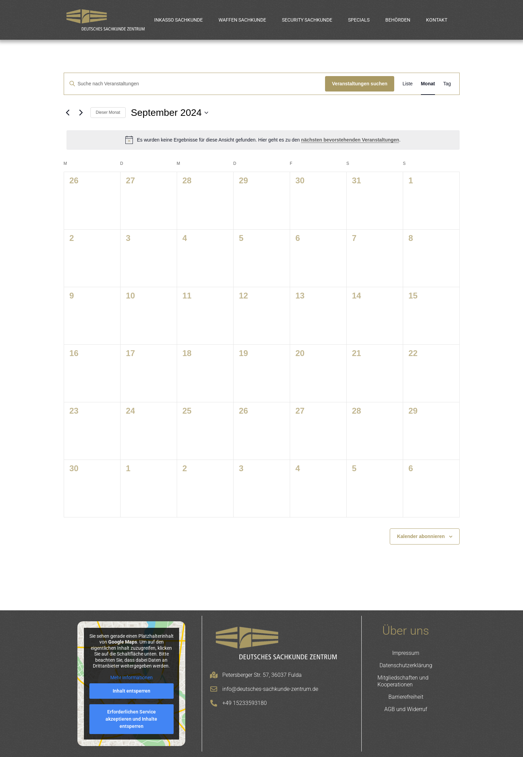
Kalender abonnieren (421, 536)
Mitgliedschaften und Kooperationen (402, 681)
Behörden (397, 20)
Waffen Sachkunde (242, 20)
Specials (359, 20)
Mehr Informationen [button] (131, 677)
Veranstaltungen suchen (359, 83)
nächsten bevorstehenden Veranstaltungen (350, 140)
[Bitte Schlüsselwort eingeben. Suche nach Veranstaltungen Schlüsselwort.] (194, 84)
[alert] (263, 139)
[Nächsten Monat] (81, 113)
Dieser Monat (108, 112)
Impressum (405, 653)
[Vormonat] (68, 113)
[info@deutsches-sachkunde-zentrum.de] (213, 689)
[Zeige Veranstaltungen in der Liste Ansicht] (407, 84)
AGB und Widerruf (405, 709)
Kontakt (436, 20)
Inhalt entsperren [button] (131, 691)
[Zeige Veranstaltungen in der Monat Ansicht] (428, 84)
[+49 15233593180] (213, 703)
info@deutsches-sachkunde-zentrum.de (270, 689)
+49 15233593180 (244, 703)
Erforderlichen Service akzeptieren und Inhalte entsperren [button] (131, 719)
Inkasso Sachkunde (178, 20)
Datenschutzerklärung (405, 665)
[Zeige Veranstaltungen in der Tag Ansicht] (447, 84)
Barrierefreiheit (405, 697)
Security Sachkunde (307, 20)
